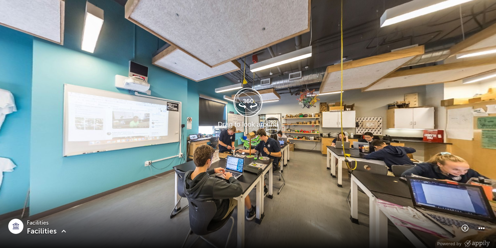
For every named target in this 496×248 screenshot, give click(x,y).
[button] (465, 228)
